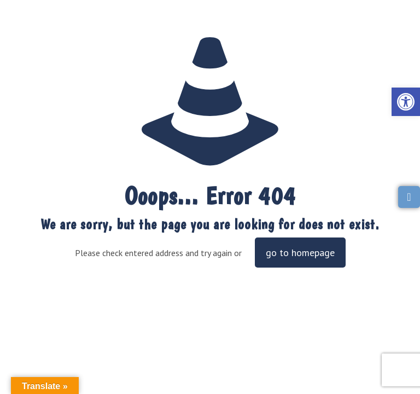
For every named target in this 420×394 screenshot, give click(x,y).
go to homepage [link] (300, 252)
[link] (406, 102)
